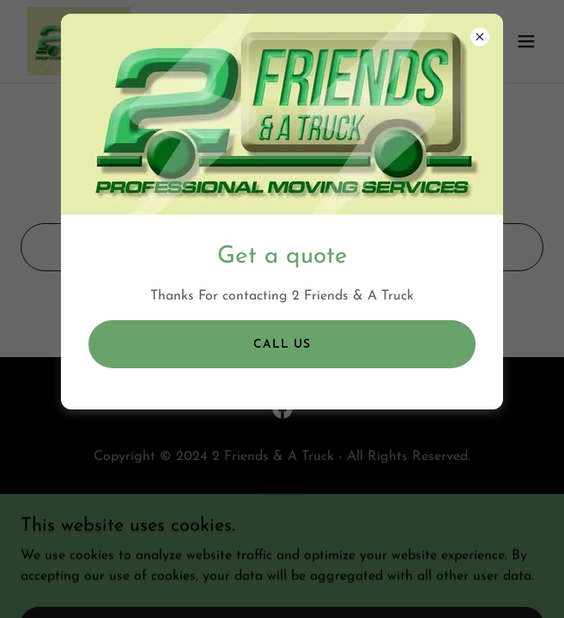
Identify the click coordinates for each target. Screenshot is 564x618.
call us (281, 344)
